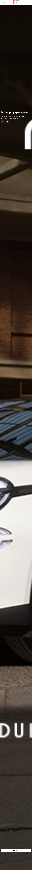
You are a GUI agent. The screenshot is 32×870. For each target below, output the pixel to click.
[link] (16, 850)
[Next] (7, 121)
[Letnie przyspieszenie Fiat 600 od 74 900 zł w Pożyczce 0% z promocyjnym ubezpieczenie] (16, 437)
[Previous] (2, 121)
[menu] (4, 2)
